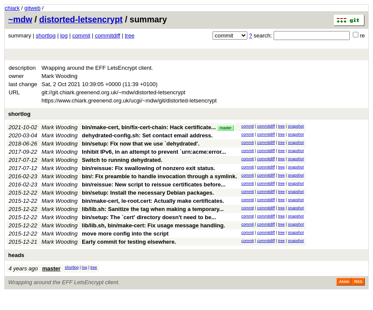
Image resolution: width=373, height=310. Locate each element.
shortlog (45, 35)
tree (129, 35)
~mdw (20, 19)
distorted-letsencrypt (81, 19)
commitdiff (107, 35)
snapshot (296, 126)
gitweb (33, 8)
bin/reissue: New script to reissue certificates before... (153, 184)
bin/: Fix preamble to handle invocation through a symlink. (159, 176)
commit (81, 35)
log (64, 35)
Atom (344, 281)
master (225, 128)
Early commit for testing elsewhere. (129, 242)
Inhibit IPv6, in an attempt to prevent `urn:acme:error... (154, 152)
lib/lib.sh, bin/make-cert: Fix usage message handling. (153, 225)
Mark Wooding (60, 127)
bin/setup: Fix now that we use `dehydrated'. (140, 143)
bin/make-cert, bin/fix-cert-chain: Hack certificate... (149, 127)
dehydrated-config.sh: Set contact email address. (147, 135)
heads (16, 255)
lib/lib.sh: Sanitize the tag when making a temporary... (153, 209)
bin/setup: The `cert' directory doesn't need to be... (149, 217)
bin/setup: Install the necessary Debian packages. (148, 192)
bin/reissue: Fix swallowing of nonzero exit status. (148, 168)
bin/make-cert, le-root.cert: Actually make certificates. (153, 201)
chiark (12, 8)
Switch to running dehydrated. (122, 160)
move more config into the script (125, 233)
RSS (358, 281)
